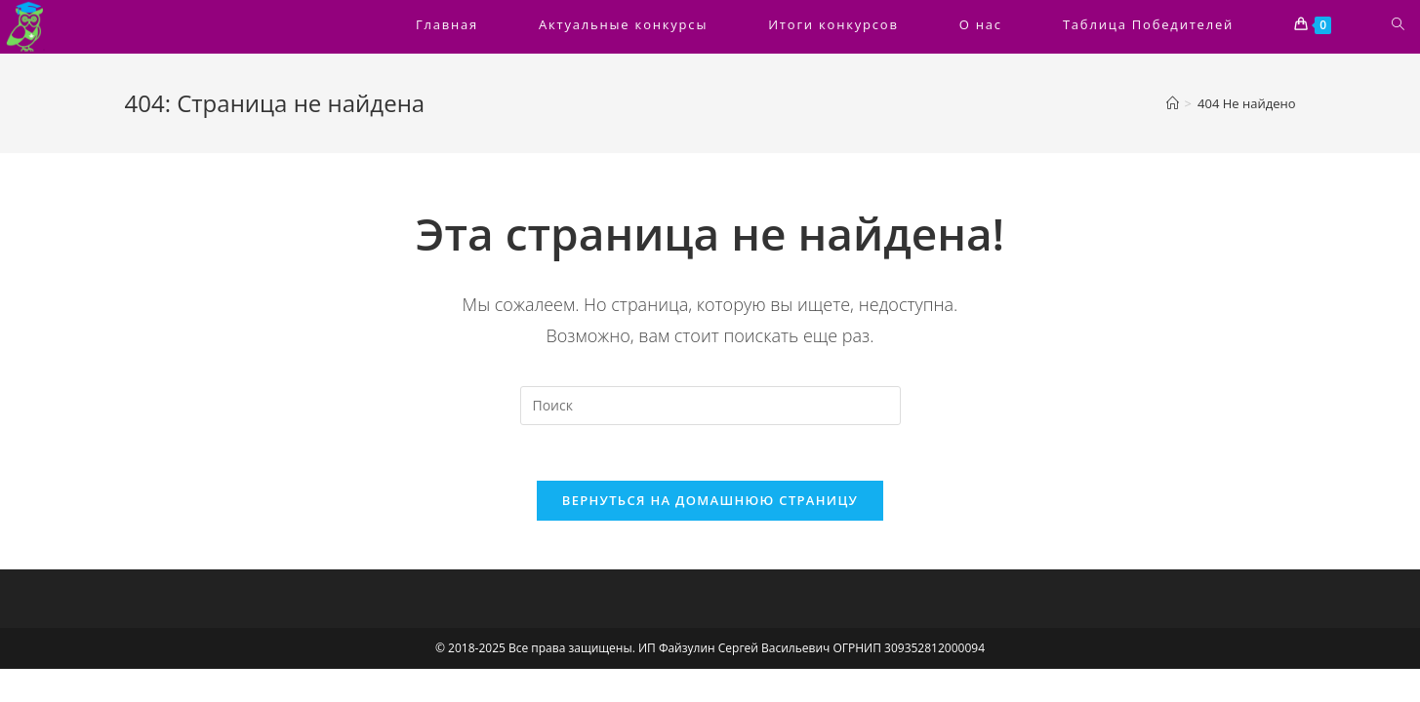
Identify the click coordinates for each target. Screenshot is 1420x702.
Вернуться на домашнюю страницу (710, 503)
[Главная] (1172, 103)
